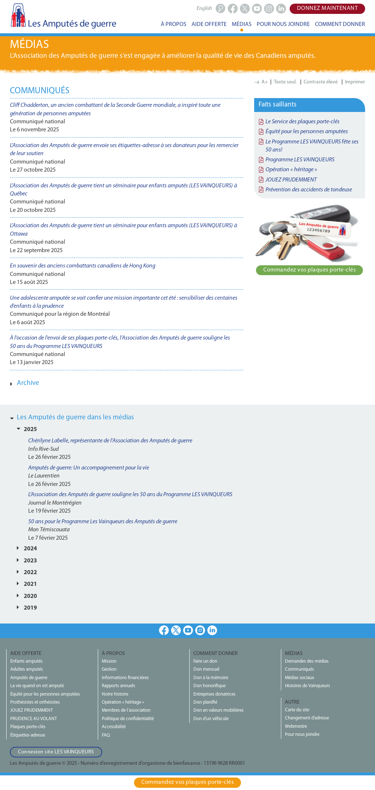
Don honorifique (209, 686)
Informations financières (125, 677)
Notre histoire (115, 694)
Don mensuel (206, 669)
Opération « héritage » (291, 170)
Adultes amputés (26, 669)
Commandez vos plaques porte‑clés (309, 270)
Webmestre (296, 726)
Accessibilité (114, 727)
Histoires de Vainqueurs (307, 686)
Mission (109, 661)
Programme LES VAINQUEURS (300, 160)
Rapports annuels (118, 686)
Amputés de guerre (28, 677)
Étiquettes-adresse (27, 735)
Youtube (188, 630)
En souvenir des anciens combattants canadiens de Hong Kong (82, 266)
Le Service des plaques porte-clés (302, 122)
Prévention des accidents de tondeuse (309, 190)
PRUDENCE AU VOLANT (33, 718)
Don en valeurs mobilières (218, 710)
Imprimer (355, 82)
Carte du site (297, 710)
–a (256, 82)
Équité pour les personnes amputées (307, 132)
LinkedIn (212, 630)
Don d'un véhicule (211, 718)
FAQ (106, 735)
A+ (264, 82)
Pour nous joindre (302, 734)
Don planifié (205, 702)
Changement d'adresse (307, 718)
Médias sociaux (299, 677)
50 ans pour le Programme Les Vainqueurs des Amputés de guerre (102, 522)
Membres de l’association (126, 710)
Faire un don (205, 661)
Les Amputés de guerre (63, 16)
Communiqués (299, 669)
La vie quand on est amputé (37, 686)
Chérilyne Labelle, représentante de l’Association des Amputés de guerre (110, 441)
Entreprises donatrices (214, 694)
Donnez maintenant (327, 8)
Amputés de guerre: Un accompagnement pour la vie (88, 468)
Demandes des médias (306, 661)
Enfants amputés (26, 661)
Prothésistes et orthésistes (35, 702)
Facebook (164, 630)
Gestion (109, 669)
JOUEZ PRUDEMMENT (291, 180)
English (204, 8)
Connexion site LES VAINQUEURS (56, 752)
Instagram (200, 630)
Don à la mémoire (210, 677)
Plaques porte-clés (27, 727)
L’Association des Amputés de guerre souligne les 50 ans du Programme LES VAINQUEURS (130, 495)
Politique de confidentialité (128, 718)
